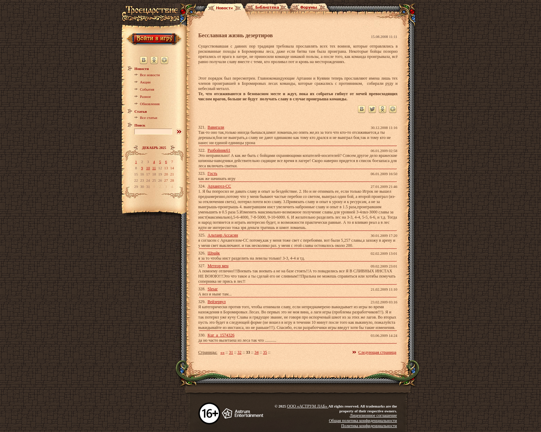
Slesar (213, 289)
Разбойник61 (219, 150)
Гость (212, 173)
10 (148, 168)
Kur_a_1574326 (221, 335)
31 (231, 352)
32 (239, 352)
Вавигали (216, 127)
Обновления (150, 104)
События (147, 89)
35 (265, 352)
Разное (145, 96)
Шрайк (214, 253)
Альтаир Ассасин (223, 235)
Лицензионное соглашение (373, 415)
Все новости (150, 75)
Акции (145, 82)
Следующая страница (377, 352)
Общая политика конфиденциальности (363, 420)
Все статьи (148, 117)
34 (256, 352)
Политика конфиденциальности (369, 425)
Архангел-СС (219, 186)
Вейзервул (217, 301)
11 (154, 168)
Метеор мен (218, 265)
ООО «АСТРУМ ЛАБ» (307, 406)
